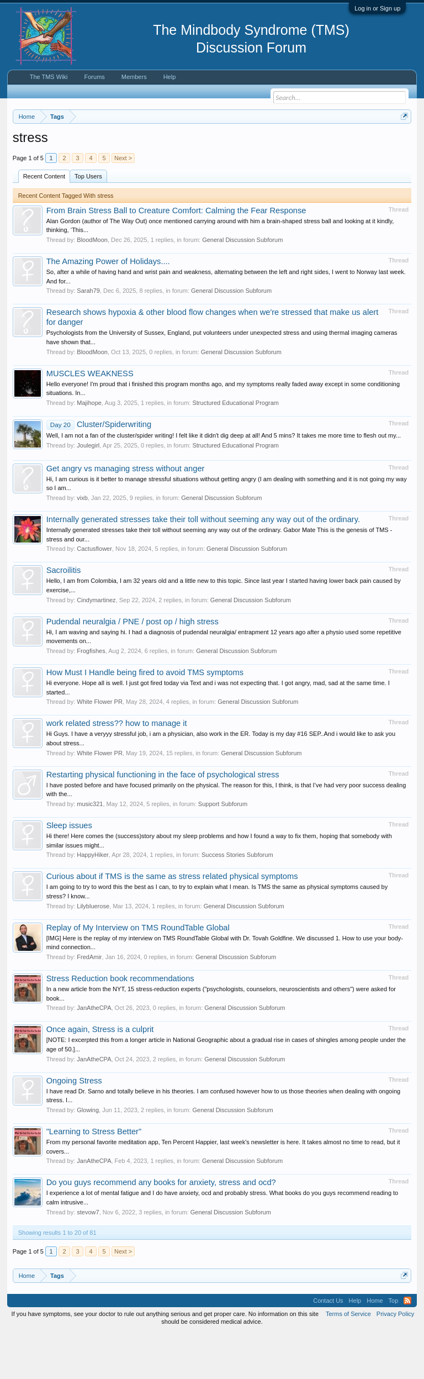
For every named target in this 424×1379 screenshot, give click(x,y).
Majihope (89, 448)
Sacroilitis (63, 616)
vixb (82, 543)
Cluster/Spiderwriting (98, 469)
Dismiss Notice (402, 142)
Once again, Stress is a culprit (100, 1075)
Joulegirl (88, 490)
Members (134, 76)
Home (375, 1346)
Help (169, 76)
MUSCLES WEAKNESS (90, 418)
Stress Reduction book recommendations (120, 1023)
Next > (123, 203)
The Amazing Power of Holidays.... (108, 306)
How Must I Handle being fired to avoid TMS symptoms (144, 717)
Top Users (88, 221)
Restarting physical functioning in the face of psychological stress (162, 819)
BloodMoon (92, 285)
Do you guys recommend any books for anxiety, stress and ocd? (161, 1228)
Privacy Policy (395, 1359)
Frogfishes (91, 696)
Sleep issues (69, 870)
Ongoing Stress (74, 1126)
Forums (94, 76)
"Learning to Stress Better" (94, 1176)
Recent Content (44, 221)
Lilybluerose (93, 951)
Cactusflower (94, 594)
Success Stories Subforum (237, 900)
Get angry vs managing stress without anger (125, 513)
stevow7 (88, 1257)
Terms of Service (348, 1359)
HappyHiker (92, 900)
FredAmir (89, 1002)
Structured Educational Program (235, 448)
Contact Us (328, 1346)
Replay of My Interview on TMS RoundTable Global (138, 973)
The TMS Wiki (49, 76)
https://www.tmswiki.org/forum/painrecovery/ (170, 155)
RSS (407, 1346)
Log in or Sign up (377, 8)
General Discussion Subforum (242, 285)
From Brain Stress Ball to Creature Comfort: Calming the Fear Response (176, 255)
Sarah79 (88, 336)
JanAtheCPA (94, 1053)
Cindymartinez (96, 645)
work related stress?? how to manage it (116, 769)
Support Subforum (222, 849)
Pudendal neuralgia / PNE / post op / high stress (132, 666)
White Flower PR (100, 747)
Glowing (88, 1155)
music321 (90, 849)
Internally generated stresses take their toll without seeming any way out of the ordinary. (203, 564)
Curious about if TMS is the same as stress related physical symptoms (172, 922)
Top (394, 1346)
